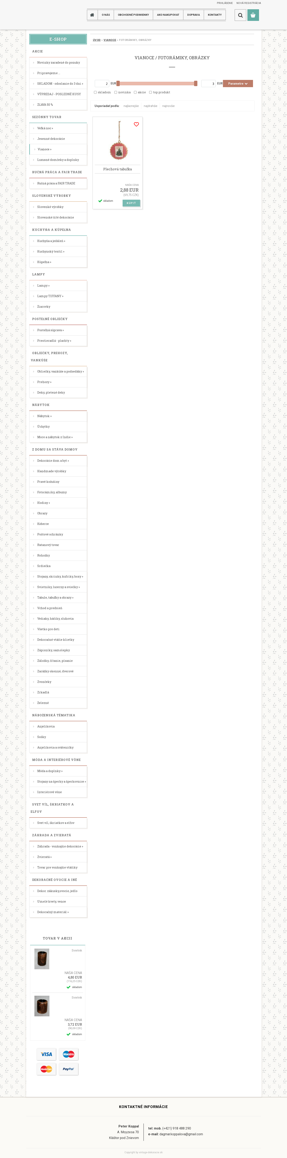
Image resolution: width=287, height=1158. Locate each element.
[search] (240, 15)
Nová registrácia (249, 3)
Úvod (97, 40)
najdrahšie (150, 106)
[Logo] (42, 14)
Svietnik (77, 950)
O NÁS (106, 14)
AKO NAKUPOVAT (168, 14)
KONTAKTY (215, 14)
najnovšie (168, 106)
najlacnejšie (131, 106)
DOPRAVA (193, 14)
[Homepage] (93, 15)
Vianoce (110, 40)
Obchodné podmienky (133, 14)
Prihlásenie (225, 3)
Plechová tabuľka (117, 169)
